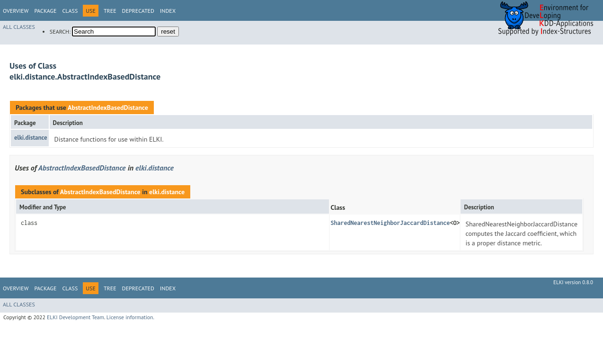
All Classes (19, 26)
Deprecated (138, 10)
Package (45, 10)
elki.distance (30, 138)
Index (168, 10)
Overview (15, 10)
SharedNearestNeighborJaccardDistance (390, 222)
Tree (110, 10)
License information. (130, 317)
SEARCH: (60, 31)
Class (70, 10)
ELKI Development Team (75, 317)
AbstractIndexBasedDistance (108, 107)
